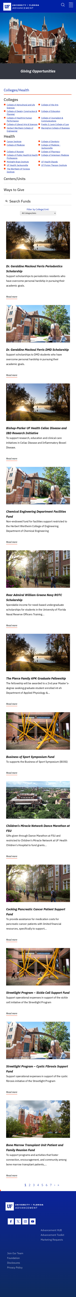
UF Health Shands (49, 162)
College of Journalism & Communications (52, 119)
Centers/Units (15, 178)
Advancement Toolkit (52, 1235)
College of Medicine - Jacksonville (50, 146)
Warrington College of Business (55, 128)
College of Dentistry (50, 141)
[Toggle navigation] (71, 4)
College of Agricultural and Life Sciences (21, 106)
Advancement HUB (51, 1230)
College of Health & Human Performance (19, 119)
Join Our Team (15, 1253)
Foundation (13, 1258)
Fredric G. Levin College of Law (55, 124)
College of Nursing (15, 151)
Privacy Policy (15, 1267)
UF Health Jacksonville (17, 165)
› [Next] (54, 1185)
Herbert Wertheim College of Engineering (20, 129)
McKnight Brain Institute (18, 162)
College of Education (50, 111)
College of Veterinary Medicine (55, 155)
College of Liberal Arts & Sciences (22, 124)
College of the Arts (49, 105)
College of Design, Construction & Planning (22, 113)
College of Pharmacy (50, 151)
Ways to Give (14, 189)
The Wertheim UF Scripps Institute (18, 170)
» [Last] (58, 1185)
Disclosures (13, 1262)
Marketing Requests (52, 1239)
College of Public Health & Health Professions (22, 156)
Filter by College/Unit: (38, 209)
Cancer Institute (14, 141)
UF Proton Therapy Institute (54, 165)
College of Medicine (16, 145)
